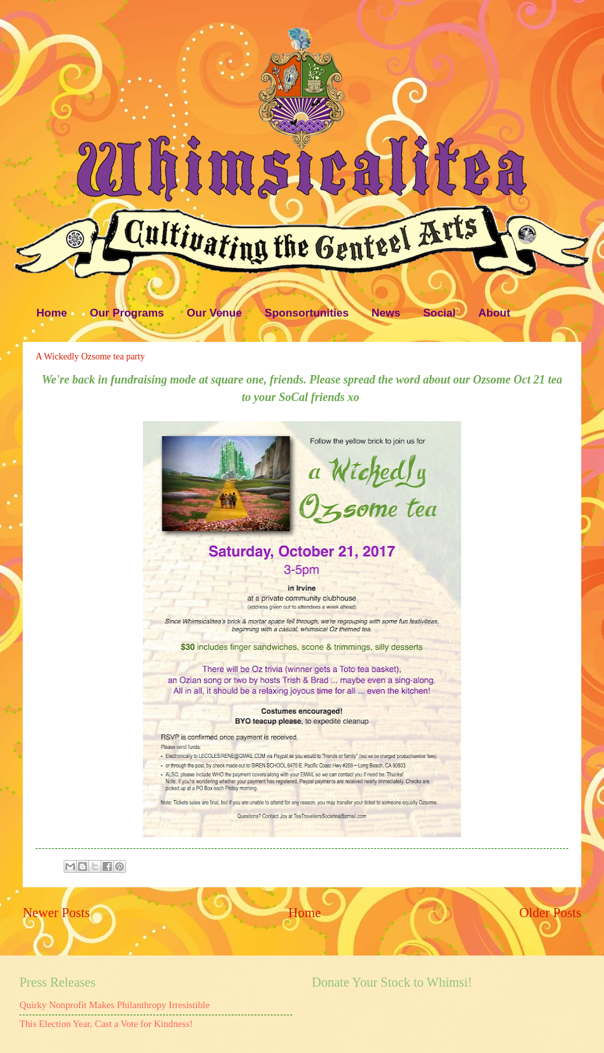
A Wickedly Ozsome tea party (90, 356)
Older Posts (550, 912)
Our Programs (127, 313)
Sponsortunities (307, 313)
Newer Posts (56, 912)
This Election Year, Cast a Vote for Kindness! (106, 1024)
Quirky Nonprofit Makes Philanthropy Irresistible (114, 1005)
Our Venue (214, 313)
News (385, 313)
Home (51, 313)
